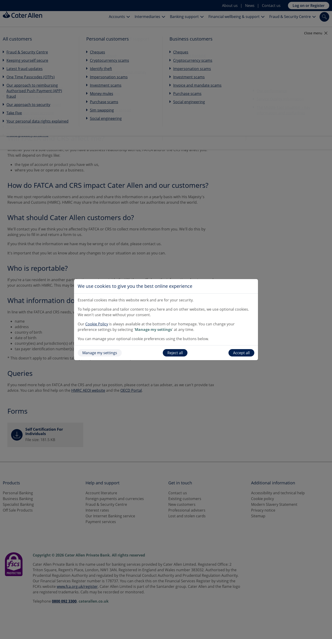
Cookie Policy (96, 324)
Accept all (241, 352)
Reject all (175, 352)
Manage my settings (99, 352)
